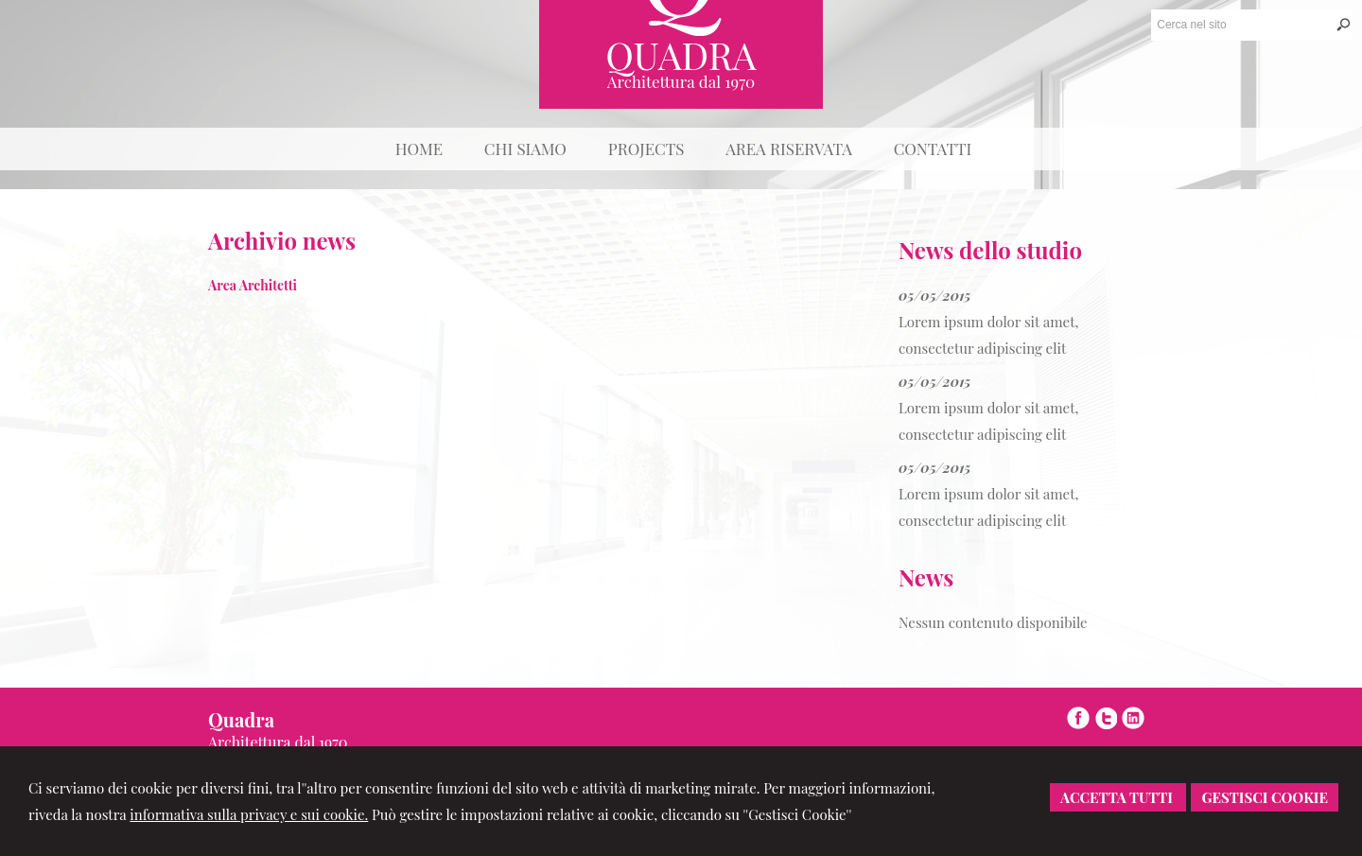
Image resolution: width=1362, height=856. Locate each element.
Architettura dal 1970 (681, 81)
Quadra (681, 54)
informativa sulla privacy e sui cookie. (249, 814)
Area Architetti (252, 285)
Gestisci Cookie (1264, 797)
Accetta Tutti (1118, 797)
